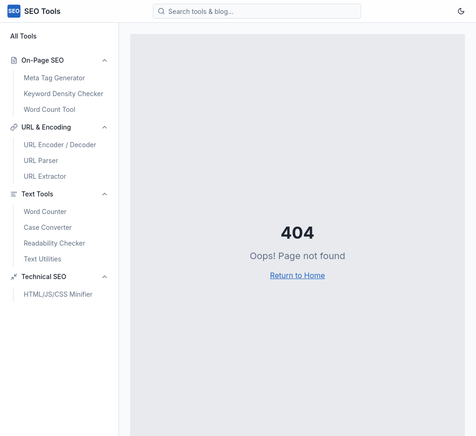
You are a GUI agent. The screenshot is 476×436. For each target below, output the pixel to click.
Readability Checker (54, 243)
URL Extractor (45, 176)
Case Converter (48, 227)
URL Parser (41, 160)
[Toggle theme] (461, 11)
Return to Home (297, 275)
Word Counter (45, 211)
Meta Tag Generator (54, 78)
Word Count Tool (49, 109)
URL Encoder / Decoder (60, 145)
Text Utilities (42, 259)
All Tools (23, 36)
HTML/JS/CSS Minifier (58, 294)
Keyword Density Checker (63, 94)
